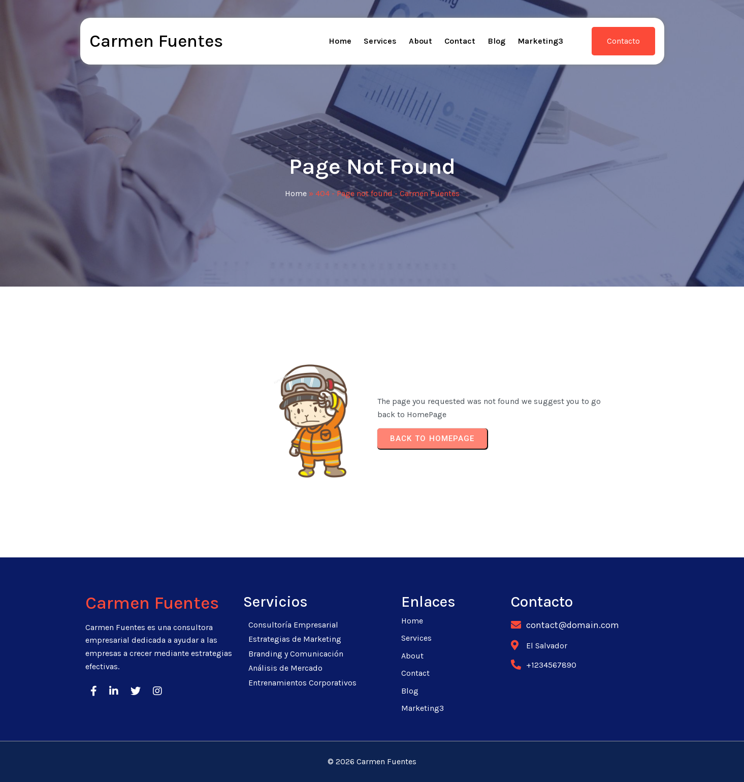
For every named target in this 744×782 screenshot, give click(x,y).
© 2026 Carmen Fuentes (372, 761)
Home (296, 193)
